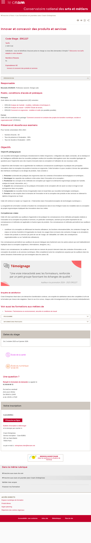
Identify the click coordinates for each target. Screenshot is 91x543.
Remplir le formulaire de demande (15, 382)
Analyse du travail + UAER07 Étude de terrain (26, 107)
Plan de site (69, 518)
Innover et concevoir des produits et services (22, 68)
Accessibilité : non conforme (27, 518)
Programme (8, 316)
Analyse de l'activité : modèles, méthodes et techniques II (30, 105)
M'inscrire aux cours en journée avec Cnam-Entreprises (23, 478)
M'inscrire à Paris (7, 16)
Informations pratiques (13, 322)
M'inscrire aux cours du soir (12, 473)
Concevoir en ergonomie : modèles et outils (26, 110)
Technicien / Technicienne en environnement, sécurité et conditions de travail (31, 311)
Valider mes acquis (9, 482)
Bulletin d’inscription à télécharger (14, 426)
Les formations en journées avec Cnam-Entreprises (36, 16)
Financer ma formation (11, 487)
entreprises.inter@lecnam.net (25, 445)
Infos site (45, 518)
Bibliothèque (56, 518)
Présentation (9, 78)
